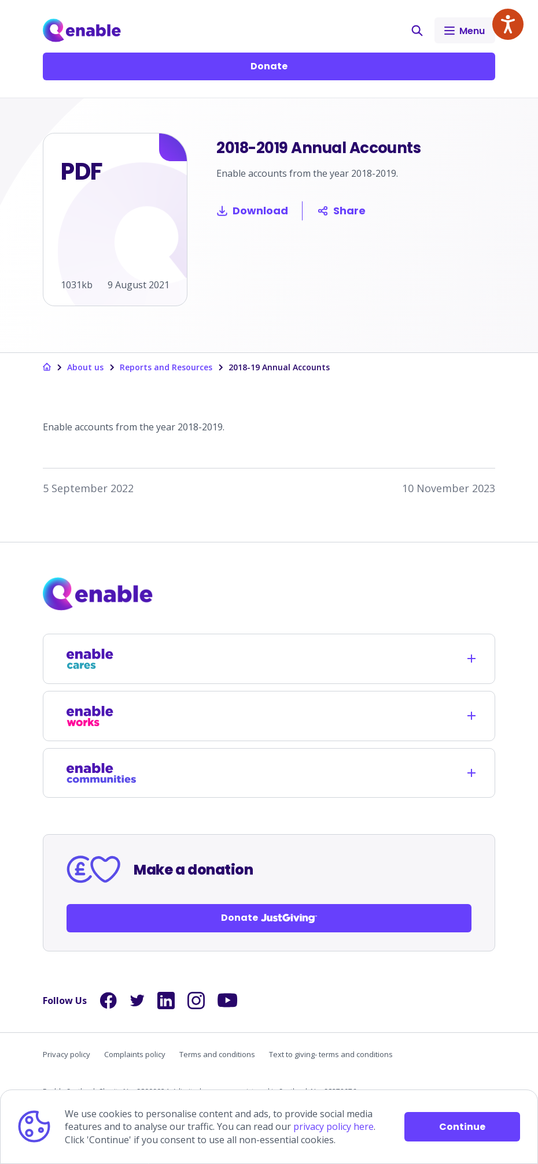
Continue (462, 1126)
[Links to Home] (82, 30)
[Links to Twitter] (137, 1000)
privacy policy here (333, 1126)
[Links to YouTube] (228, 1000)
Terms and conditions (217, 1054)
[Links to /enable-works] (101, 716)
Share (341, 210)
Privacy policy (66, 1054)
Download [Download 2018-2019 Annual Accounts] (252, 210)
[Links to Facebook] (108, 1000)
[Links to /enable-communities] (101, 773)
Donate (269, 66)
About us (85, 367)
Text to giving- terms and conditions (331, 1054)
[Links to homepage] (47, 367)
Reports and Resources (166, 367)
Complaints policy (134, 1054)
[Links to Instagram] (196, 1000)
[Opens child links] (471, 658)
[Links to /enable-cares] (101, 659)
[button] (417, 30)
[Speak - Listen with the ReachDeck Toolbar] (508, 24)
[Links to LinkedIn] (166, 1000)
